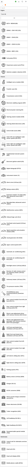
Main (2, 5)
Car (8, 5)
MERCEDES (14, 5)
